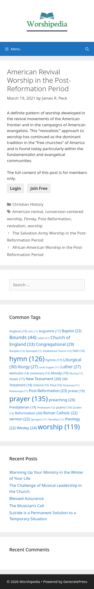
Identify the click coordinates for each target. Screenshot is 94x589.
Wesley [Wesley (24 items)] (27, 427)
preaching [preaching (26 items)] (62, 399)
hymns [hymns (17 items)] (54, 360)
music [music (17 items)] (17, 379)
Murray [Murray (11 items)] (76, 373)
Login (15, 188)
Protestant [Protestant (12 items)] (46, 407)
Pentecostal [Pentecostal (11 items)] (18, 391)
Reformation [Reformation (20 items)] (28, 413)
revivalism (16, 225)
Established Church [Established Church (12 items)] (57, 351)
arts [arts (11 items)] (33, 331)
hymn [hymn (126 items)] (26, 358)
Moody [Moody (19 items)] (59, 373)
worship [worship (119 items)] (59, 426)
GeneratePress (75, 581)
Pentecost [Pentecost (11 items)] (71, 385)
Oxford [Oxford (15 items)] (41, 385)
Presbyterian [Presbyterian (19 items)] (22, 407)
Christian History (27, 204)
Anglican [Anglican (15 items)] (18, 331)
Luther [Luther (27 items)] (70, 366)
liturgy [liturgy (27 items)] (28, 366)
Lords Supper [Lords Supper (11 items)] (49, 367)
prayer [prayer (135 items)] (28, 398)
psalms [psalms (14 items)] (64, 407)
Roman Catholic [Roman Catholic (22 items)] (60, 413)
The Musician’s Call (26, 505)
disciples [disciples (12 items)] (17, 351)
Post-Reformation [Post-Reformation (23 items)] (48, 390)
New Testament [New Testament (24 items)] (43, 378)
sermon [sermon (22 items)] (19, 419)
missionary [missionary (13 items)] (40, 373)
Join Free (38, 188)
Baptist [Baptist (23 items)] (71, 330)
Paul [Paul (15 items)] (56, 385)
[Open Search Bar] (87, 49)
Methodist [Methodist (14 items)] (19, 373)
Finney (30, 218)
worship (35, 225)
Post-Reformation (54, 218)
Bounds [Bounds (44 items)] (22, 337)
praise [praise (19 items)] (76, 390)
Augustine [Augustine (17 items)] (50, 331)
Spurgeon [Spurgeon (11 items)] (39, 419)
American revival (27, 211)
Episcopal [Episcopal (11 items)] (34, 351)
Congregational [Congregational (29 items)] (55, 344)
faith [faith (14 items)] (79, 351)
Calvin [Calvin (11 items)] (43, 338)
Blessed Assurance (26, 498)
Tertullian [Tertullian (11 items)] (56, 419)
